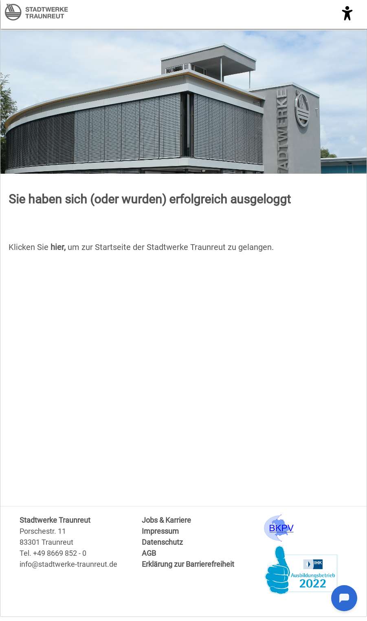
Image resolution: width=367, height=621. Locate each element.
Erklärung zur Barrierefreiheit (188, 564)
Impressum (160, 531)
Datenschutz (162, 542)
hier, (59, 247)
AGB (149, 553)
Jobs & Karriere (166, 520)
